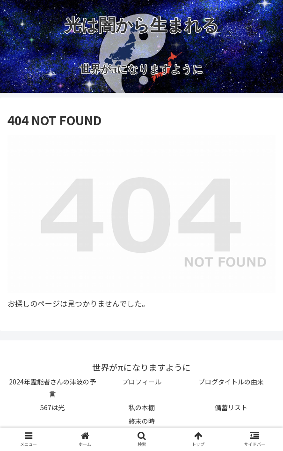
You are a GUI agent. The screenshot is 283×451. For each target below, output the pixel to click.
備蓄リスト (231, 407)
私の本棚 (142, 407)
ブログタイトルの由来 (231, 381)
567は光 (52, 407)
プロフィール (141, 381)
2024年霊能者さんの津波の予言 (52, 387)
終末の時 (142, 421)
